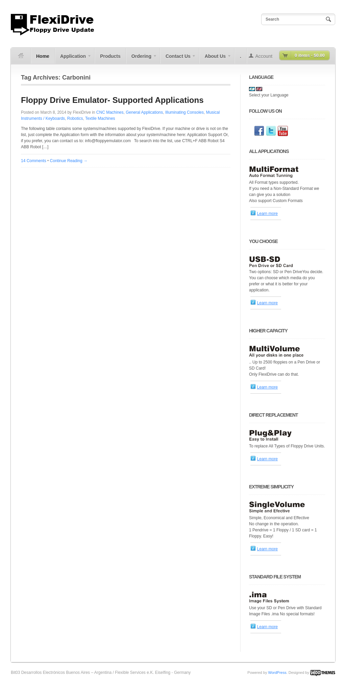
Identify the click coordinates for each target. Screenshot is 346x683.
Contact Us (178, 58)
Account (264, 56)
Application (73, 58)
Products (110, 56)
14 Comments (33, 160)
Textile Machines (100, 118)
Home (42, 56)
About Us (215, 58)
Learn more (267, 213)
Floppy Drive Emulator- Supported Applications (112, 100)
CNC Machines (110, 112)
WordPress (277, 672)
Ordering (141, 58)
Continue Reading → (69, 160)
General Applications (144, 112)
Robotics (75, 118)
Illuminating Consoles (184, 112)
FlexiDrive (82, 112)
